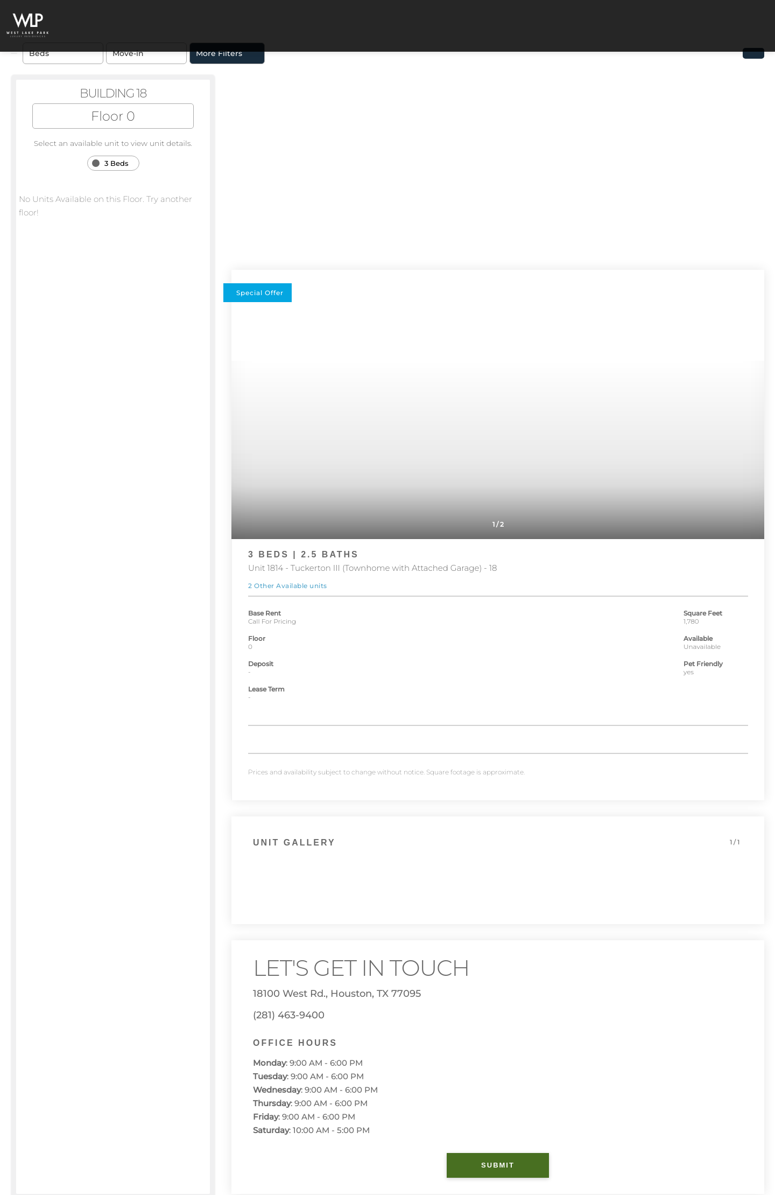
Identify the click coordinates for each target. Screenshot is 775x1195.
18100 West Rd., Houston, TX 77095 (337, 994)
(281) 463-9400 (289, 1015)
